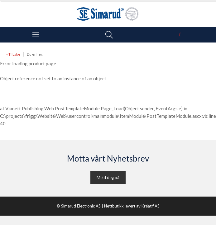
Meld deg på (108, 177)
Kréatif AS (151, 205)
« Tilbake (13, 54)
